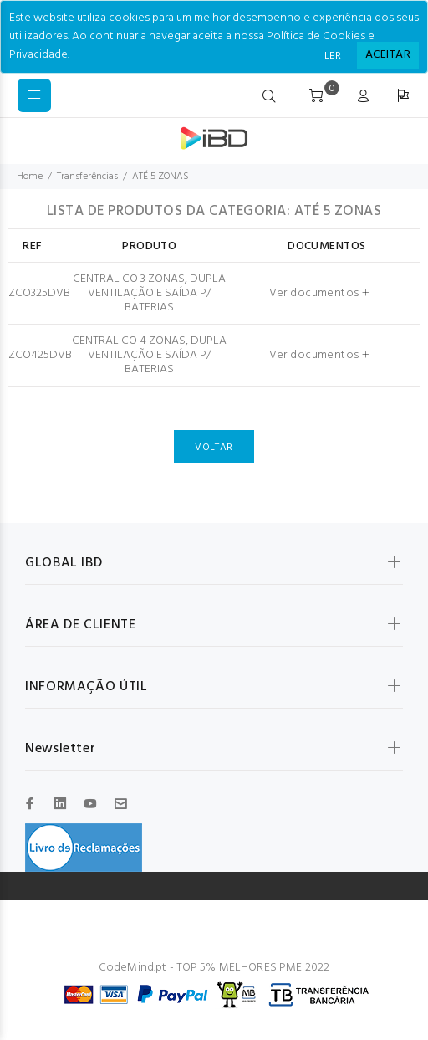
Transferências (87, 176)
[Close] (388, 55)
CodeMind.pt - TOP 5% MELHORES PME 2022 (214, 967)
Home (30, 176)
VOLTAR (213, 447)
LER (332, 56)
